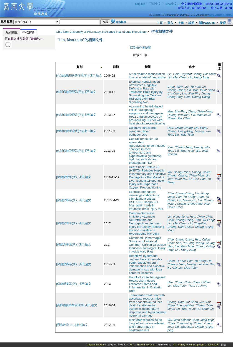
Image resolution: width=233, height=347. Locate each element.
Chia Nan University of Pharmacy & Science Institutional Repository (101, 31)
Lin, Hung (200, 127)
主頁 (160, 23)
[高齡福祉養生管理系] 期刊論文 (76, 305)
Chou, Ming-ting (202, 320)
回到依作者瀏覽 (140, 47)
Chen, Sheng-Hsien (181, 305)
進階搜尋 (121, 22)
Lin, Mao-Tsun (177, 77)
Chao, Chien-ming (180, 323)
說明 (191, 23)
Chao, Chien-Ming (200, 111)
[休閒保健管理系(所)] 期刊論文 (76, 91)
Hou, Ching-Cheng (180, 127)
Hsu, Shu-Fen (177, 111)
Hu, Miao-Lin (205, 308)
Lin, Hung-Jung (198, 77)
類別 (80, 67)
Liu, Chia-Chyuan (179, 74)
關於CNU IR (207, 23)
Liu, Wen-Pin (190, 93)
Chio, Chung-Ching (197, 97)
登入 (170, 23)
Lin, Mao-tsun (184, 326)
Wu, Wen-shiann (179, 320)
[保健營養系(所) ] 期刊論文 (73, 177)
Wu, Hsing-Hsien (179, 172)
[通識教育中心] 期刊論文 (72, 325)
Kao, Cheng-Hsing (180, 147)
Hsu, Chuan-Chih (179, 282)
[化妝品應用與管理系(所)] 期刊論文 (79, 75)
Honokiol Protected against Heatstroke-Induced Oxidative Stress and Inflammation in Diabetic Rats (147, 283)
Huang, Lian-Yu (197, 264)
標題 (148, 67)
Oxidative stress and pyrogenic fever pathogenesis (142, 131)
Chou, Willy (175, 86)
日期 (116, 67)
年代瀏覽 (28, 32)
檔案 (219, 67)
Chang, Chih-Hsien (180, 226)
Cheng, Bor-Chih (204, 74)
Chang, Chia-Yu (178, 302)
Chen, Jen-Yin (200, 302)
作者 (192, 67)
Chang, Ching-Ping (180, 131)
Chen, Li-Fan (176, 261)
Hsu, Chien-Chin (201, 216)
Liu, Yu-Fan (192, 86)
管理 (223, 23)
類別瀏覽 (12, 32)
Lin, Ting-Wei (197, 223)
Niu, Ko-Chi (190, 179)
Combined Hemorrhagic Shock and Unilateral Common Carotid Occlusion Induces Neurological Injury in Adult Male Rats (147, 244)
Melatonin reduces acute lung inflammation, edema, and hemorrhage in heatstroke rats (146, 325)
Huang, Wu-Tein (178, 114)
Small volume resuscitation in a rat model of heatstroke (147, 75)
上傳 (181, 23)
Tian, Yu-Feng (185, 196)
